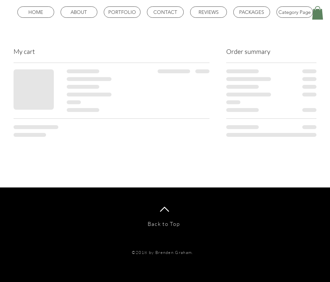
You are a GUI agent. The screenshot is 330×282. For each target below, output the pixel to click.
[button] (317, 13)
